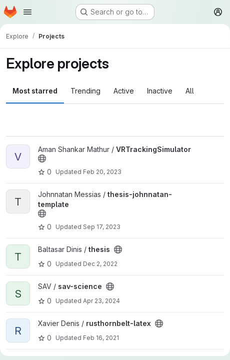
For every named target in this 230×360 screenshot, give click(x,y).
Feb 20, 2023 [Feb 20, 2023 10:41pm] (102, 172)
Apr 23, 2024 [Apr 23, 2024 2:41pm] (101, 300)
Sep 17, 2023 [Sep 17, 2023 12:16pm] (101, 226)
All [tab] (190, 90)
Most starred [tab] (35, 90)
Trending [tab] (85, 90)
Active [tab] (124, 90)
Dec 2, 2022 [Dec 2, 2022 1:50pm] (100, 264)
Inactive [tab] (159, 90)
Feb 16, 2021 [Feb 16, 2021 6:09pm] (101, 338)
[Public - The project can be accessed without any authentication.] (42, 158)
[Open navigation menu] (28, 12)
